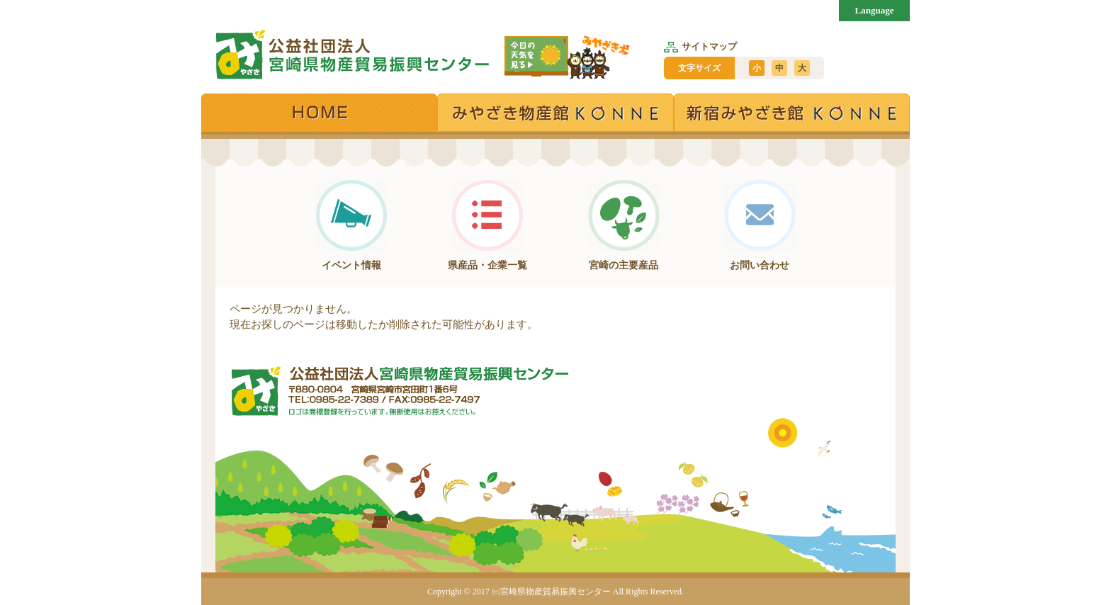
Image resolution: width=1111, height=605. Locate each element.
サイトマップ (700, 46)
